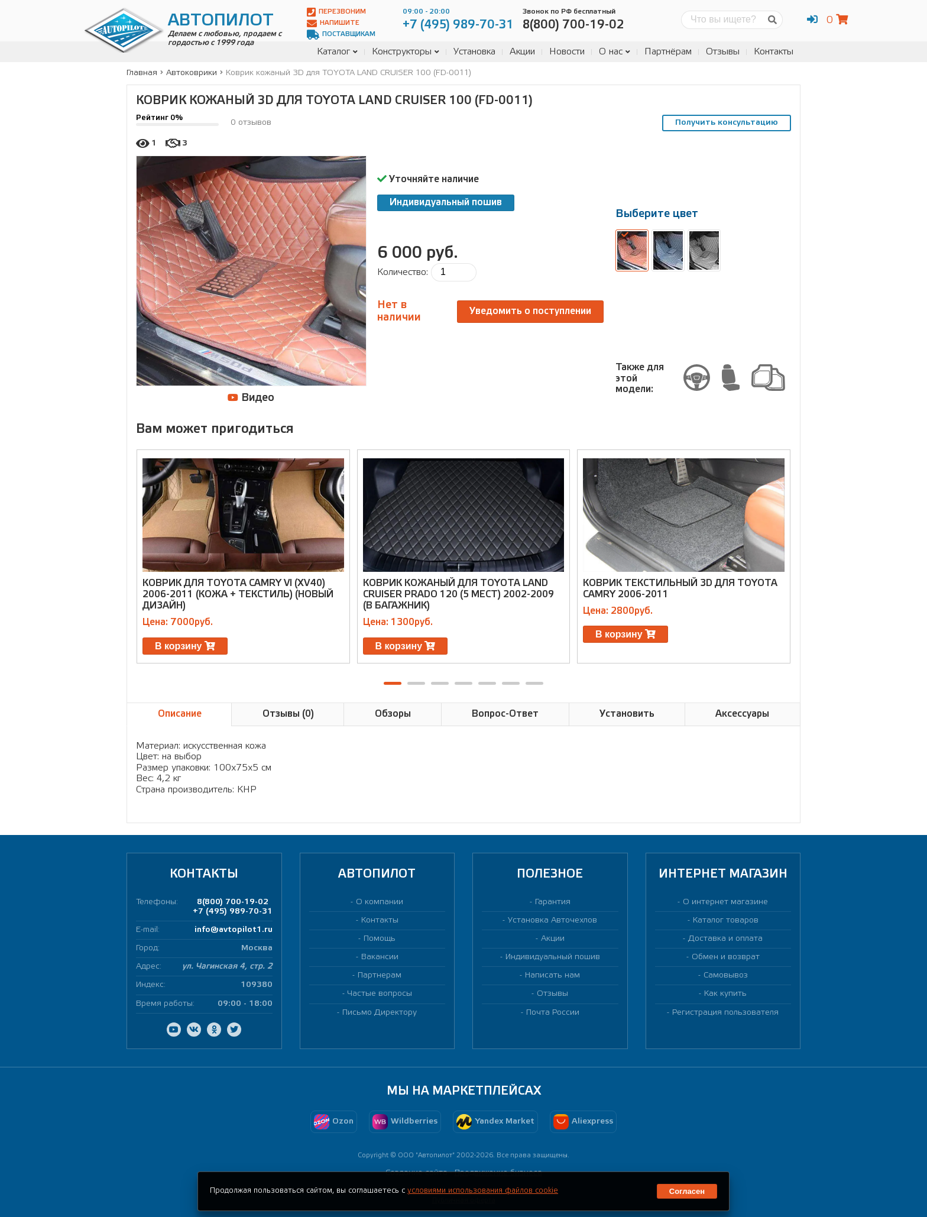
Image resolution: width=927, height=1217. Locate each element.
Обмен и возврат (726, 957)
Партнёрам (668, 51)
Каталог (337, 51)
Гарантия (553, 902)
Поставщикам (341, 35)
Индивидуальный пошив (446, 202)
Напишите (333, 23)
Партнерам (379, 975)
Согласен (687, 1191)
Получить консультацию (726, 123)
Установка (474, 51)
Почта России (552, 1013)
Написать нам (552, 975)
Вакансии (379, 957)
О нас (614, 51)
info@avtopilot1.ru (234, 930)
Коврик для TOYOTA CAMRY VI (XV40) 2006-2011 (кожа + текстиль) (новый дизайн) (237, 594)
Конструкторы (405, 51)
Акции (522, 51)
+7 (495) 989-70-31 (233, 911)
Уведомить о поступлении (530, 311)
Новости (567, 51)
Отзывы (723, 51)
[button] (392, 683)
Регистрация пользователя (725, 1013)
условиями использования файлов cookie (482, 1190)
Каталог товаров (726, 920)
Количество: (402, 272)
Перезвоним (336, 12)
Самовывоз (726, 975)
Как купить (725, 994)
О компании (379, 902)
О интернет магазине (725, 902)
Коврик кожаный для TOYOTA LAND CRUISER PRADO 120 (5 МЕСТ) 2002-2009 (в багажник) (458, 594)
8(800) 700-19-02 (232, 902)
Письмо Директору (379, 1013)
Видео (251, 398)
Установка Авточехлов (552, 920)
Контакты (773, 51)
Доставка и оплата (725, 939)
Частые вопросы (380, 994)
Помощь (380, 939)
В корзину (185, 646)
